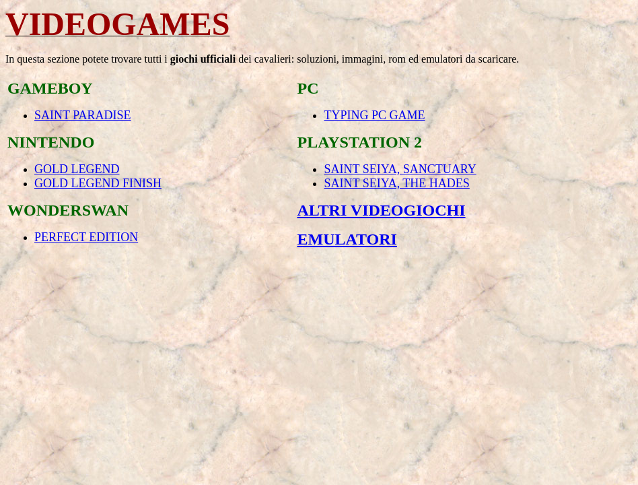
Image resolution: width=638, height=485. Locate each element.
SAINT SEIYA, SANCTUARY (400, 169)
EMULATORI (346, 239)
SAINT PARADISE (82, 115)
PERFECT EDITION (86, 237)
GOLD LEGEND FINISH (98, 183)
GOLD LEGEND (76, 169)
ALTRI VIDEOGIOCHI (381, 210)
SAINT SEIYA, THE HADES (396, 183)
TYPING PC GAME (374, 115)
